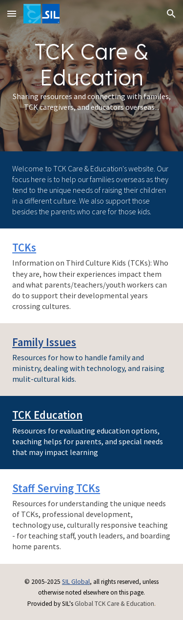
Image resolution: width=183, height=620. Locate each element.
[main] (91, 75)
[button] (11, 13)
